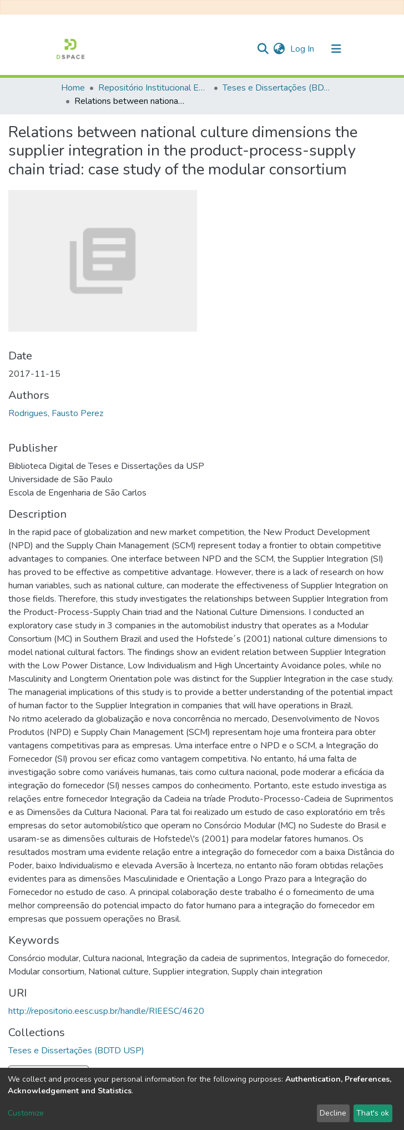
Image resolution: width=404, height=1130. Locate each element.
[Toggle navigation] (336, 49)
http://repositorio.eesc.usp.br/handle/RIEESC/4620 (106, 1011)
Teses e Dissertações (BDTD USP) (278, 88)
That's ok (372, 1113)
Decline (333, 1113)
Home (73, 88)
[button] (279, 49)
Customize (26, 1113)
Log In (303, 49)
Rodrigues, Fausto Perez (55, 413)
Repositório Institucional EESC (153, 88)
